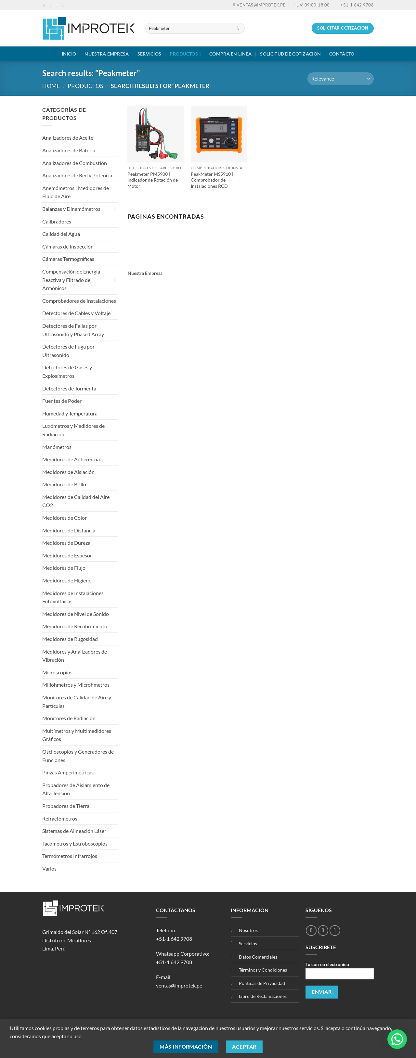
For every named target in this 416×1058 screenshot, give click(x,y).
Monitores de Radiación (69, 718)
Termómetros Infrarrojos (69, 856)
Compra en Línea (230, 54)
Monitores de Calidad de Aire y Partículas (76, 701)
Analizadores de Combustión (74, 163)
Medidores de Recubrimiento (74, 626)
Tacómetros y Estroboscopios (75, 843)
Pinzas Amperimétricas (68, 772)
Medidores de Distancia (68, 530)
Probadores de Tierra (65, 806)
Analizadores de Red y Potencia (77, 175)
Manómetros (57, 447)
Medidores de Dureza (66, 543)
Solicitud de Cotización (290, 54)
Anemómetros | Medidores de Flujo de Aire (75, 192)
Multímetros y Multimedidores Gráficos (76, 735)
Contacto (341, 54)
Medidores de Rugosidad (70, 639)
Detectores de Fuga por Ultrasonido (68, 350)
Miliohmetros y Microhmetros (76, 685)
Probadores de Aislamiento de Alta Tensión (76, 789)
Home (51, 85)
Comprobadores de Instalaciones (79, 301)
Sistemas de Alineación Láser (74, 831)
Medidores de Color (64, 518)
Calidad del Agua (61, 234)
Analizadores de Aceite (67, 137)
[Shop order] (340, 78)
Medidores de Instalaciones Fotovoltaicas (73, 597)
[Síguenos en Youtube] (64, 5)
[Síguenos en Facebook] (45, 5)
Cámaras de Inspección (68, 246)
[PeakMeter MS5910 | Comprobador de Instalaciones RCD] (219, 134)
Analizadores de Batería (68, 150)
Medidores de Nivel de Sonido (75, 614)
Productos (185, 54)
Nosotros (248, 930)
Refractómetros (59, 818)
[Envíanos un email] (58, 5)
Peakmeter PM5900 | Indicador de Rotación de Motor (152, 180)
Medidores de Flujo (63, 568)
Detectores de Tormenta (69, 388)
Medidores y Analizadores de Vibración (74, 655)
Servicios (149, 54)
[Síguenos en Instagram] (52, 5)
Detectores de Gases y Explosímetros (67, 371)
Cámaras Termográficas (68, 259)
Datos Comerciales (258, 957)
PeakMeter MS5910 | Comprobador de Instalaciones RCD (212, 180)
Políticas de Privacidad (262, 983)
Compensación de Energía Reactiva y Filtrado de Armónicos (71, 279)
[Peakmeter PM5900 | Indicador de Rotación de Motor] (155, 134)
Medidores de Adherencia (71, 459)
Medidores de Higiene (66, 580)
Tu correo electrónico (340, 973)
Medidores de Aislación (68, 472)
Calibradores (56, 221)
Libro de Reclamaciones (263, 996)
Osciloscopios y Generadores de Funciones (78, 755)
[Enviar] (238, 28)
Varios (49, 868)
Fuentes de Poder (62, 401)
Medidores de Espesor (67, 555)
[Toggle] (115, 209)
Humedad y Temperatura (70, 413)
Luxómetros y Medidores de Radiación (73, 430)
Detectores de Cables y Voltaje (76, 313)
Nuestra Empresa (106, 54)
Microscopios (57, 672)
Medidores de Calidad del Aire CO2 (76, 501)
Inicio (69, 54)
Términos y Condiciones (263, 970)
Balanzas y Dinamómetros (71, 209)
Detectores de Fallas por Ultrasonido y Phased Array (73, 330)
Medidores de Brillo (64, 484)
